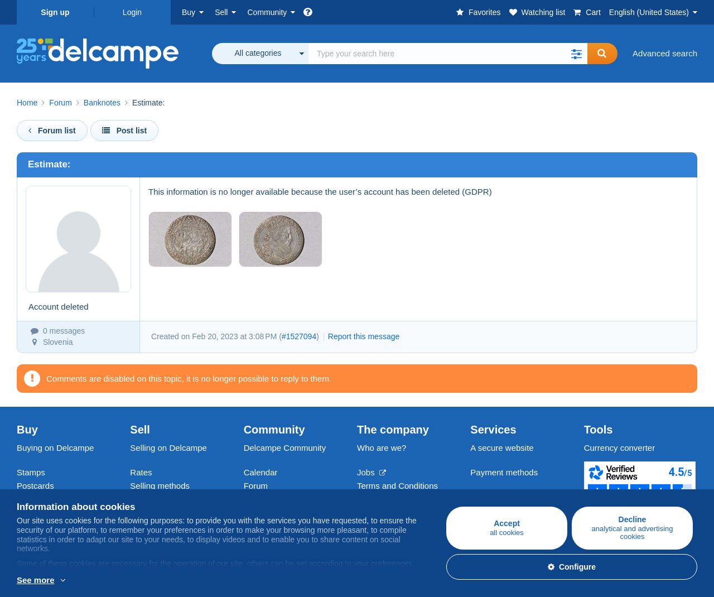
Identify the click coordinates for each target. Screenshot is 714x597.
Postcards (35, 485)
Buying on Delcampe (55, 447)
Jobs (371, 472)
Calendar (261, 472)
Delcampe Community (285, 447)
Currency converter (619, 447)
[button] (576, 54)
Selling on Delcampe (168, 447)
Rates (141, 472)
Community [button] (267, 12)
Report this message (363, 336)
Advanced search (665, 53)
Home (27, 102)
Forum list (52, 130)
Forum (60, 102)
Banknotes (102, 102)
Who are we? (381, 447)
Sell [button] (221, 12)
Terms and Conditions (397, 485)
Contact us (490, 492)
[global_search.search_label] (447, 53)
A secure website (501, 447)
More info (34, 580)
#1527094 (299, 336)
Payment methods (504, 472)
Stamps (31, 472)
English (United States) (649, 12)
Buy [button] (188, 12)
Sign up (55, 12)
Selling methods (160, 485)
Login (132, 12)
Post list (124, 130)
